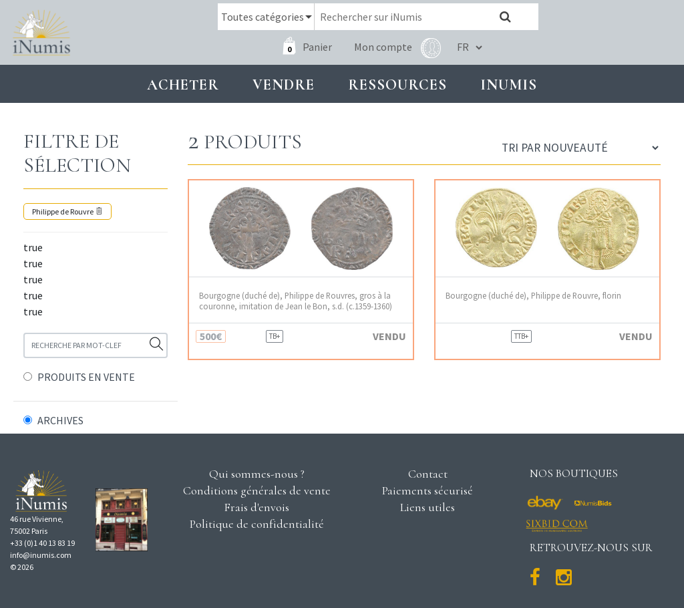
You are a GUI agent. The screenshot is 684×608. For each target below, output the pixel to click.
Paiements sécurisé (427, 490)
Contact (428, 473)
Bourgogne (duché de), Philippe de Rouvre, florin (533, 296)
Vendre (283, 84)
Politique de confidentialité (257, 523)
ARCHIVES (60, 420)
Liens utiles (427, 507)
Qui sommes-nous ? (257, 473)
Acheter (183, 84)
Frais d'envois (256, 507)
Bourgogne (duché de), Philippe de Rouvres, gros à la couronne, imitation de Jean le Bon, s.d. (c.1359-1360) (295, 301)
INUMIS (508, 84)
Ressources (397, 84)
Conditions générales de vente (257, 490)
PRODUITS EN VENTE (86, 377)
